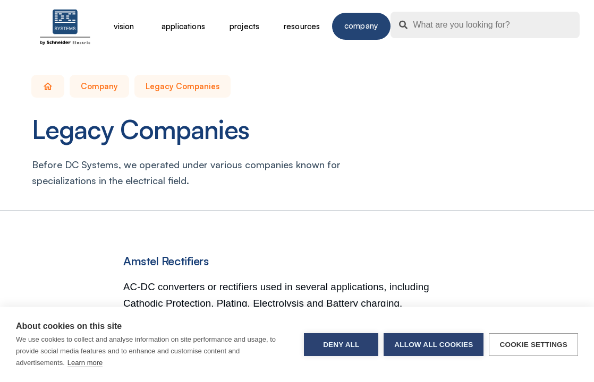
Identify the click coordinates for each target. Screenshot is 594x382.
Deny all (341, 345)
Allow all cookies (433, 345)
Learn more (85, 363)
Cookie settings (533, 345)
